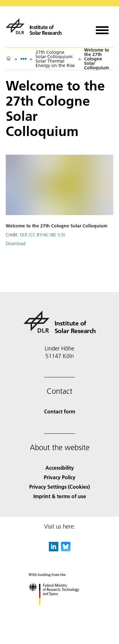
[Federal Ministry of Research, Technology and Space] (59, 610)
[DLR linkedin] (53, 549)
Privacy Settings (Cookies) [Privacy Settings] (59, 486)
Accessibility (59, 467)
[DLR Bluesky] (65, 549)
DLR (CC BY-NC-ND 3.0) (42, 235)
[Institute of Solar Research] (34, 26)
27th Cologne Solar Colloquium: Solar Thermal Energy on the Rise (55, 59)
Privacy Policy (60, 477)
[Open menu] (102, 28)
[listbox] (23, 59)
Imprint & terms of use (59, 496)
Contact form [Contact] (59, 411)
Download (15, 243)
